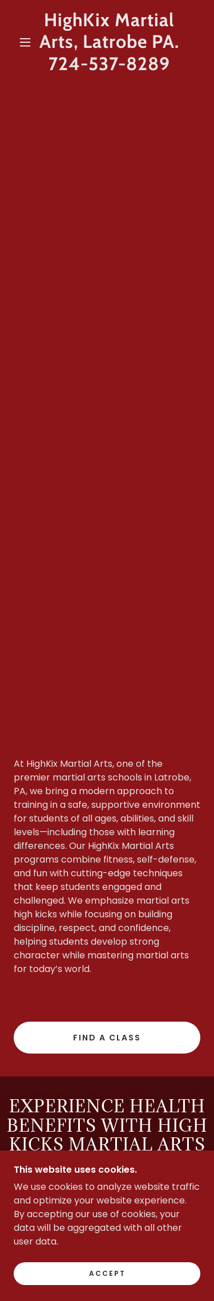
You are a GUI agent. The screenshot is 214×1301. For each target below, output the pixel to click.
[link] (109, 42)
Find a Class (107, 1037)
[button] (25, 42)
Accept (107, 1273)
